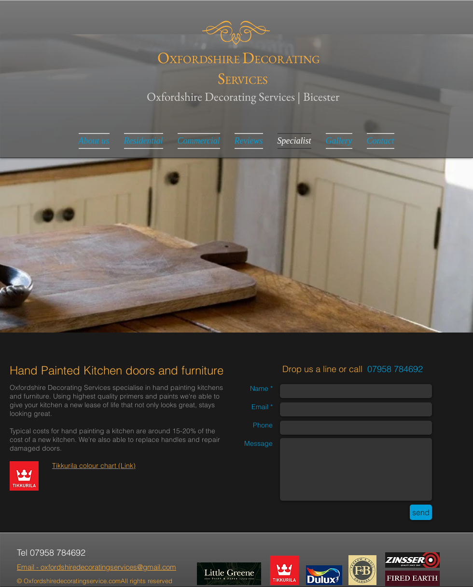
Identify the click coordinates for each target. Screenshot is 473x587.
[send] (421, 512)
